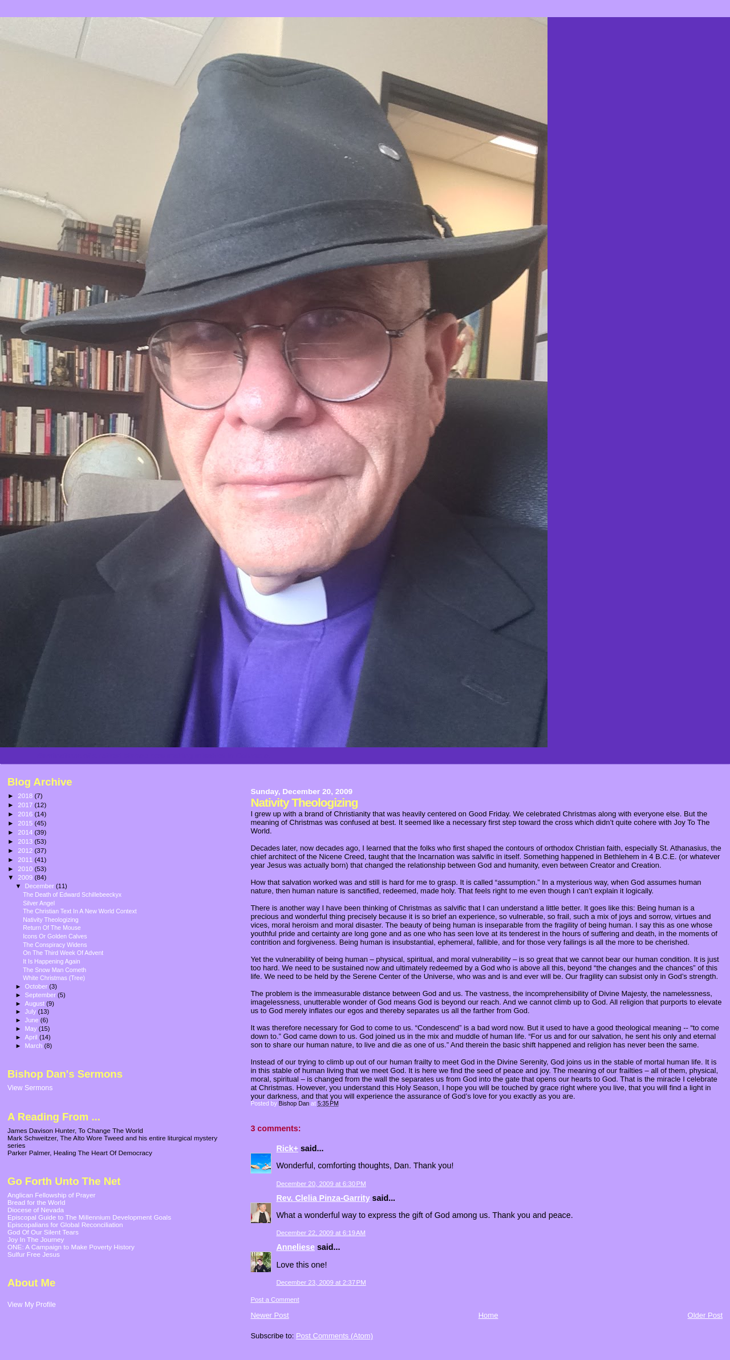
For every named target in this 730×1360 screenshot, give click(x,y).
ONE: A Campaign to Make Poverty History (71, 1246)
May (32, 1028)
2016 (26, 813)
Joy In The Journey (35, 1239)
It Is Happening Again (51, 961)
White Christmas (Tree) (54, 977)
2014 (26, 832)
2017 (26, 804)
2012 (26, 850)
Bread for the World (36, 1202)
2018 (26, 795)
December (40, 886)
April (32, 1037)
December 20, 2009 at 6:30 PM (321, 1183)
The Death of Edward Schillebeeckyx (72, 894)
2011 (26, 859)
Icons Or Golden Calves (55, 936)
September (41, 994)
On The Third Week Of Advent (63, 952)
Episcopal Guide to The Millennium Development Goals (89, 1217)
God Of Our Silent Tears (43, 1232)
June (32, 1020)
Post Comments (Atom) (334, 1335)
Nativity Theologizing (50, 919)
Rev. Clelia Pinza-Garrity (323, 1198)
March (34, 1045)
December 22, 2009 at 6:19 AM (321, 1232)
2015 (26, 823)
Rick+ (287, 1148)
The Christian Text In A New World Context (80, 911)
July (31, 1011)
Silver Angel (39, 903)
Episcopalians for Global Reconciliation (65, 1224)
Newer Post (269, 1315)
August (36, 1003)
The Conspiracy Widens (55, 944)
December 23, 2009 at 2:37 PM (321, 1282)
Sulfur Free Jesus (33, 1254)
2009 (26, 877)
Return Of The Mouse (52, 927)
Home (488, 1315)
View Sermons (29, 1088)
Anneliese (295, 1247)
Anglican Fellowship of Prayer (51, 1195)
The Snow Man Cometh (54, 969)
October (37, 986)
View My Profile (31, 1305)
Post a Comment (274, 1299)
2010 (26, 868)
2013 (26, 841)
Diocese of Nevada (35, 1209)
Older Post (705, 1315)
